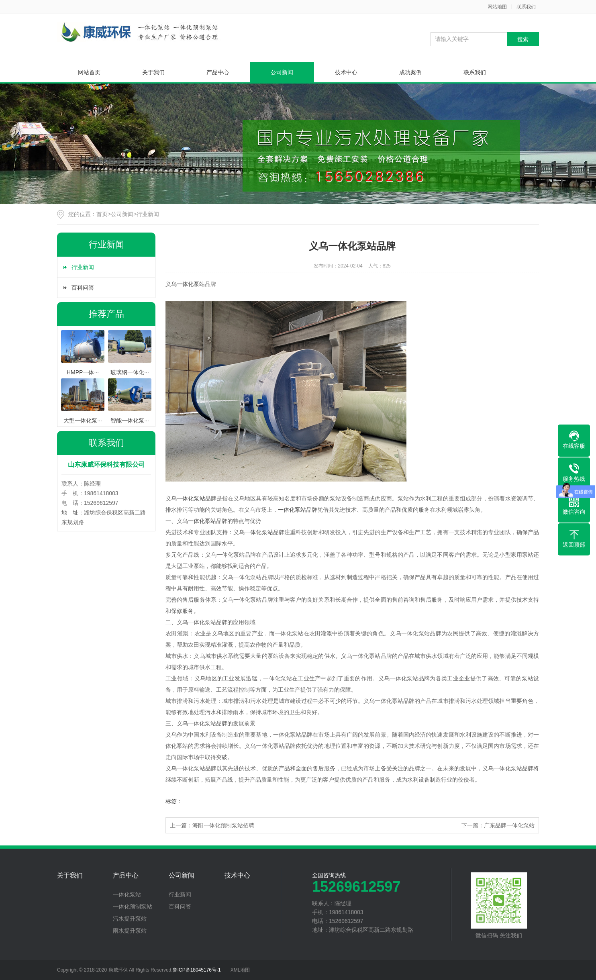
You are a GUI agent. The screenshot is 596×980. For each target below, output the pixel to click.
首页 (102, 214)
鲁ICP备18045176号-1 (197, 970)
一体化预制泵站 (132, 906)
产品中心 (217, 72)
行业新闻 (148, 214)
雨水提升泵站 (130, 930)
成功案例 (410, 72)
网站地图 (497, 7)
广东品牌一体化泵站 (509, 825)
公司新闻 (282, 72)
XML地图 (240, 970)
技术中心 (346, 72)
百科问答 (82, 287)
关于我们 (153, 72)
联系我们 (526, 7)
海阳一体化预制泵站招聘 (223, 825)
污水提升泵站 (130, 918)
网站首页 (89, 72)
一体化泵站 (191, 284)
